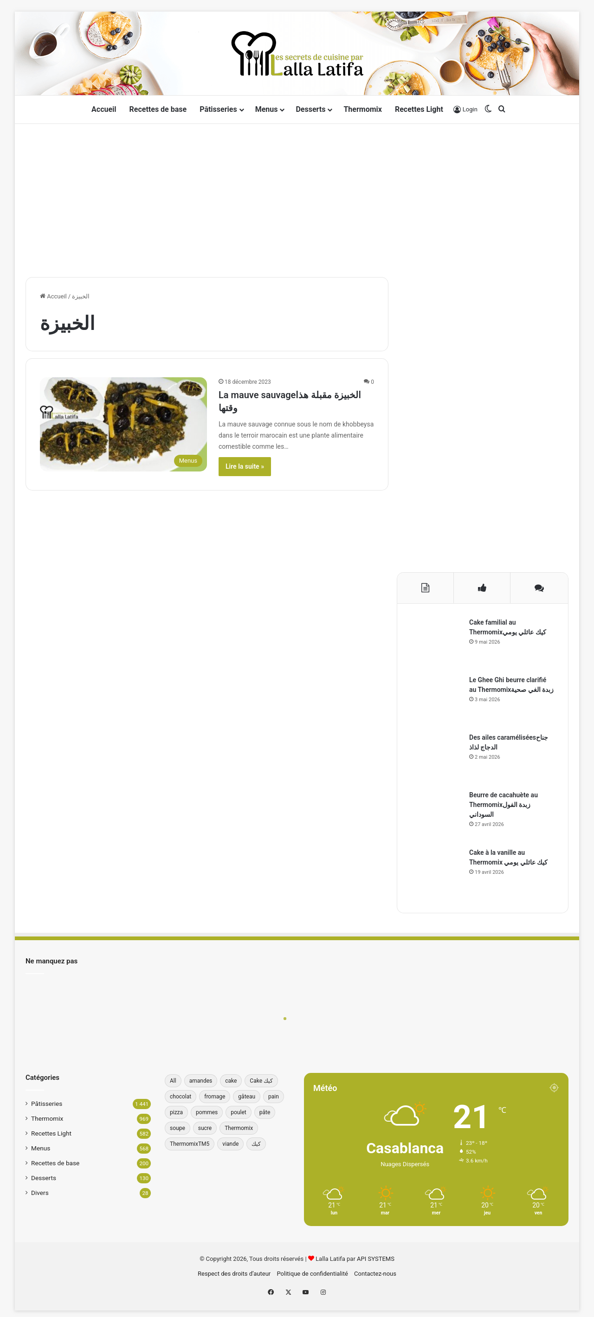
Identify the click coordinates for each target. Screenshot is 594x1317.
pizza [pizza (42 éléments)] (176, 1112)
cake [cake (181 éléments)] (231, 1081)
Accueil (103, 109)
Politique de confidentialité (312, 1273)
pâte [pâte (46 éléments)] (265, 1112)
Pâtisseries (218, 109)
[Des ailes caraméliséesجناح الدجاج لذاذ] (436, 758)
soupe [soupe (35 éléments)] (177, 1128)
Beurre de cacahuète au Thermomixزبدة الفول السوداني (503, 804)
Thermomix (362, 109)
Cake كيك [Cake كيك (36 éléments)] (261, 1081)
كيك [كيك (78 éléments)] (256, 1144)
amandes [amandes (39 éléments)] (201, 1081)
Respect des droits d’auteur (234, 1273)
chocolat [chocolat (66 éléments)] (180, 1096)
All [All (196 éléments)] (173, 1081)
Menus (266, 109)
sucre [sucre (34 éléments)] (205, 1128)
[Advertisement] (297, 198)
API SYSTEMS (375, 1258)
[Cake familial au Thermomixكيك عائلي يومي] (436, 643)
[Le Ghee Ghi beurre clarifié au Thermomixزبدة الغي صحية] (436, 700)
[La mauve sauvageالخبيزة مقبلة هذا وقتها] (123, 424)
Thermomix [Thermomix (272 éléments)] (239, 1128)
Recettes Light (419, 109)
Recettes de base (158, 109)
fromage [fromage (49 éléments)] (214, 1096)
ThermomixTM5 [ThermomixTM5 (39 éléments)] (189, 1144)
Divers (40, 1192)
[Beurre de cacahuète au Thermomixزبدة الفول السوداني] (436, 815)
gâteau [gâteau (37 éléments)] (246, 1096)
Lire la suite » (245, 466)
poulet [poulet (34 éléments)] (238, 1112)
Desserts (310, 109)
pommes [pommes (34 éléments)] (207, 1112)
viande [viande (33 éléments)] (230, 1144)
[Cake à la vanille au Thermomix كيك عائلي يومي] (436, 873)
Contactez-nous (375, 1273)
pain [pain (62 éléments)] (273, 1096)
